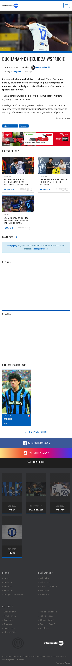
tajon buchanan (10, 126)
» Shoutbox (43, 590)
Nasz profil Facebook (36, 443)
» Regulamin (7, 590)
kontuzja (23, 126)
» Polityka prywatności (12, 594)
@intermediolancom (36, 453)
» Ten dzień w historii (47, 611)
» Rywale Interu (9, 615)
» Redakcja (7, 582)
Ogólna (17, 71)
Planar (67, 663)
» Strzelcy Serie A (46, 619)
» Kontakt (6, 578)
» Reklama (7, 586)
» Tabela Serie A (45, 615)
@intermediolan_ (36, 461)
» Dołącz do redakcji (47, 586)
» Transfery (7, 623)
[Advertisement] (36, 287)
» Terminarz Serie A (46, 623)
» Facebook (43, 594)
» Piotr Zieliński (9, 632)
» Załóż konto (44, 582)
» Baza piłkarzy (9, 611)
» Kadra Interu (8, 628)
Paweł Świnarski (40, 67)
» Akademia (43, 628)
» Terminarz (7, 619)
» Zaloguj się (43, 578)
